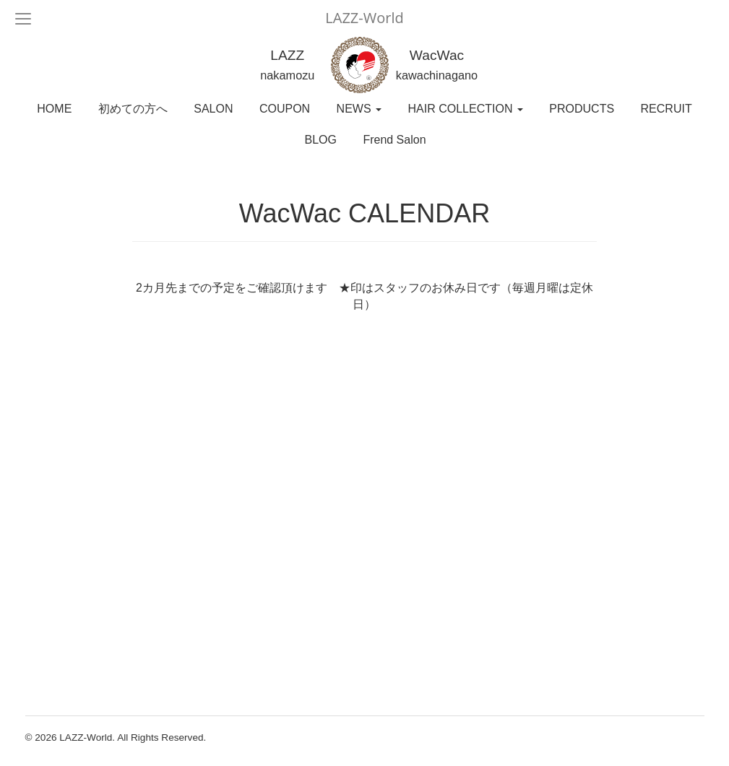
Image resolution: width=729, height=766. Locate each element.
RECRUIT (666, 109)
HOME (54, 109)
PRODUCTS (581, 109)
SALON (213, 109)
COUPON (284, 109)
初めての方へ (133, 109)
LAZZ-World (364, 17)
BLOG (320, 140)
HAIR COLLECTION (465, 109)
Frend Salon (394, 140)
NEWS (359, 109)
